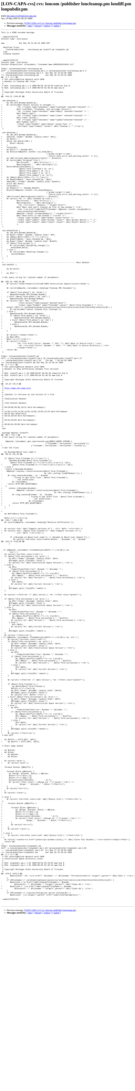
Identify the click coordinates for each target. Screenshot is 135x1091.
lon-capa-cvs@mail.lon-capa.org (21, 16)
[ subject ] (47, 26)
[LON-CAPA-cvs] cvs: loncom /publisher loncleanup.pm (50, 23)
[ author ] (56, 26)
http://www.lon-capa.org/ (17, 459)
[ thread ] (38, 26)
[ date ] (30, 26)
